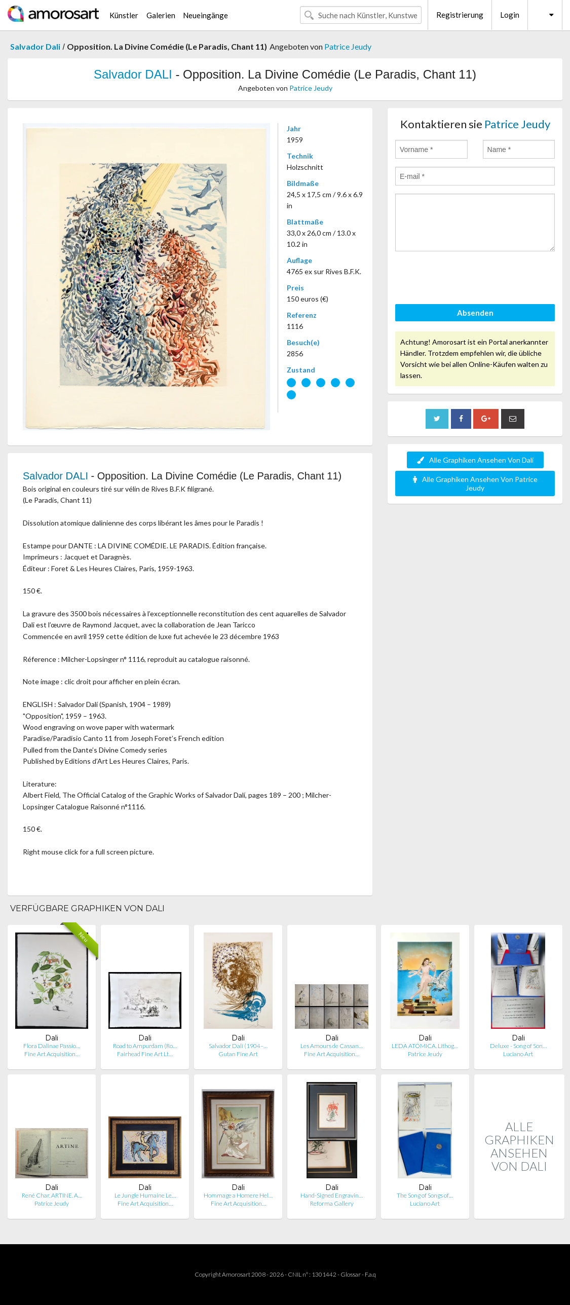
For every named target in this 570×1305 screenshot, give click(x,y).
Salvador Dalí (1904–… (238, 1046)
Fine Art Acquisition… (52, 1054)
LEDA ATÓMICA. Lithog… (425, 1046)
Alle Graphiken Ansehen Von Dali (475, 460)
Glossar (350, 1274)
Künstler (123, 15)
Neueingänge (205, 15)
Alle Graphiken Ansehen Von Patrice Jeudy (475, 483)
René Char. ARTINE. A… (52, 1195)
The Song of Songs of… (425, 1195)
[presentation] (472, 279)
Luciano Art (518, 1054)
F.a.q (370, 1274)
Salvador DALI (133, 74)
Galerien (160, 15)
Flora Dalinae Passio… (51, 1046)
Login (509, 14)
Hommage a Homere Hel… (238, 1195)
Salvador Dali (35, 46)
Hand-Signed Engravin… (331, 1195)
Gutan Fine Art (238, 1054)
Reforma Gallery (332, 1203)
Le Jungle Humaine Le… (145, 1195)
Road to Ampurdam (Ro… (145, 1046)
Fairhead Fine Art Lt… (145, 1054)
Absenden (475, 312)
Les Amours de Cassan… (331, 1046)
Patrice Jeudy (347, 46)
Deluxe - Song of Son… (518, 1046)
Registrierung (459, 14)
